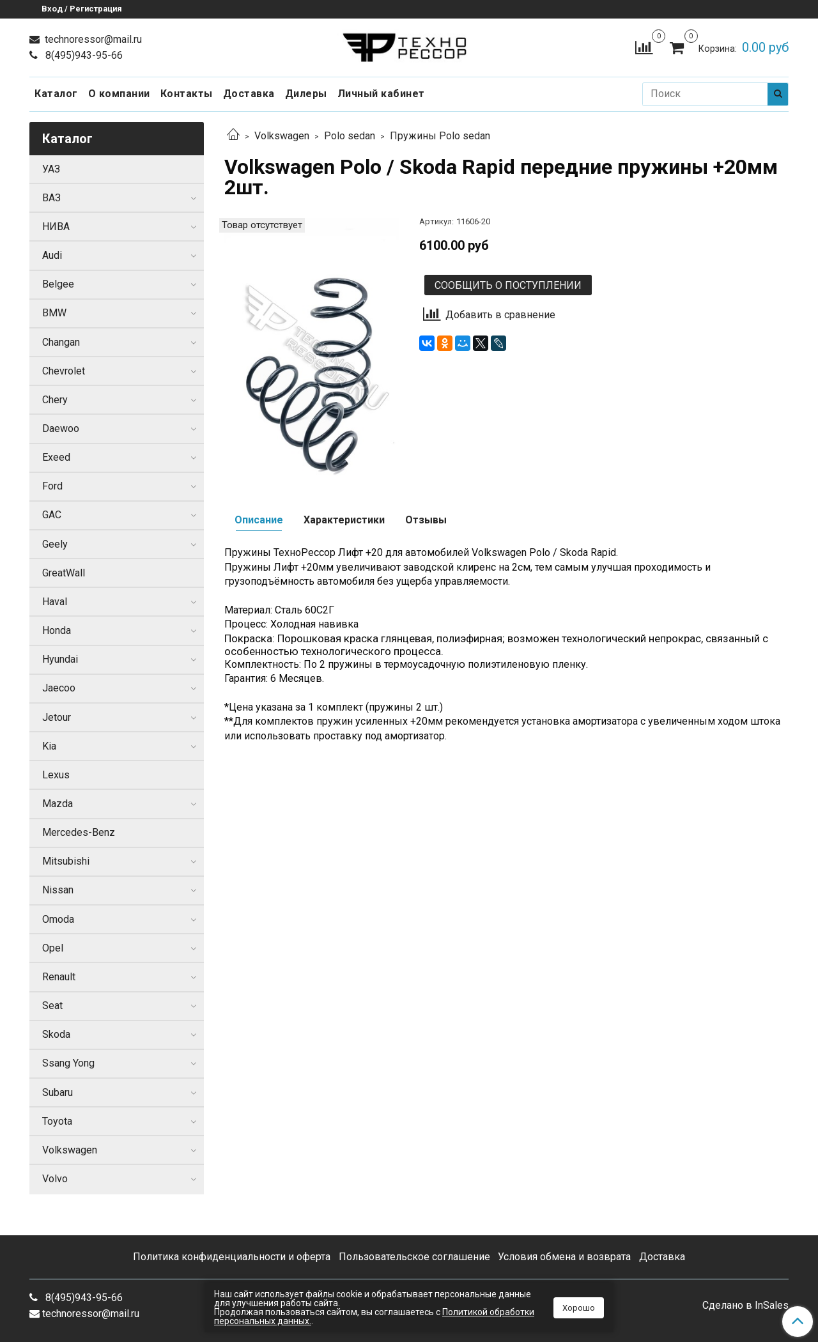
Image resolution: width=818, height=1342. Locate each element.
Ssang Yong (68, 1063)
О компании (119, 94)
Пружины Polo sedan (440, 136)
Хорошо (578, 1308)
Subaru (57, 1092)
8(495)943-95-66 (83, 55)
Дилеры (306, 94)
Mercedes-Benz (78, 832)
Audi (52, 255)
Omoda (58, 919)
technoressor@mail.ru (92, 39)
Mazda (57, 804)
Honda (56, 630)
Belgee (58, 284)
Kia (49, 746)
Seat (52, 1005)
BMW (54, 313)
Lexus (56, 775)
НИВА (56, 226)
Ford (52, 486)
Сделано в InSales (745, 1305)
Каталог (56, 94)
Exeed (56, 457)
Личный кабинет (381, 94)
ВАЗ (51, 198)
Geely (55, 544)
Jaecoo (58, 688)
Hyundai (60, 659)
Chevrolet (63, 371)
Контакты (186, 94)
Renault (58, 977)
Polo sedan (349, 136)
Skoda (56, 1034)
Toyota (57, 1121)
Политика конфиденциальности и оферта (231, 1257)
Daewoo (60, 428)
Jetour (56, 717)
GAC (51, 515)
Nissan (57, 890)
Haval (54, 602)
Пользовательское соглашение (414, 1257)
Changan (61, 342)
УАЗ (51, 169)
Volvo (55, 1179)
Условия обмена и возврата (564, 1257)
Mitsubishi (65, 861)
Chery (55, 400)
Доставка (249, 94)
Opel (52, 948)
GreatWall (63, 573)
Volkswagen (281, 136)
